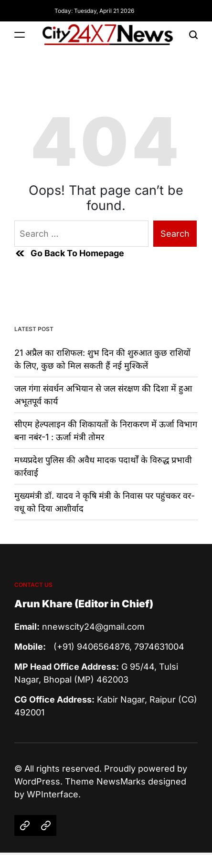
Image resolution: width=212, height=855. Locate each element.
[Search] (193, 35)
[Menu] (19, 35)
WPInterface (52, 794)
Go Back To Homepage (69, 253)
